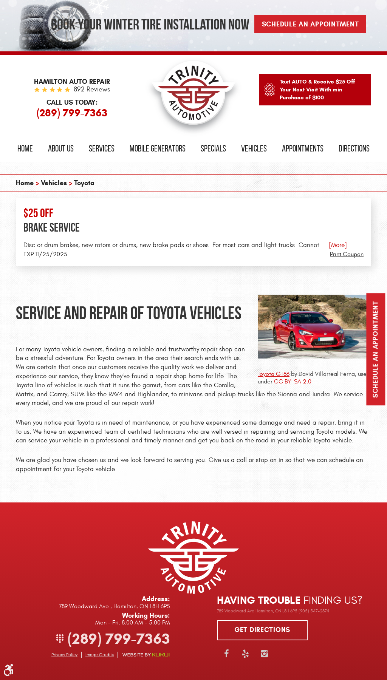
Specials (213, 148)
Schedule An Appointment (310, 24)
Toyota (84, 183)
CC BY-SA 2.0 (292, 381)
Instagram (264, 653)
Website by (146, 655)
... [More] (333, 245)
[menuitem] (25, 148)
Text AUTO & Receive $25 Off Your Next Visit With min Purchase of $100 (317, 89)
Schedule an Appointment (376, 349)
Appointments (303, 148)
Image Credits (99, 654)
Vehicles (254, 148)
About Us (61, 148)
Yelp (245, 653)
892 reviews (92, 89)
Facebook (226, 653)
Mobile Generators (158, 148)
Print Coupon (347, 254)
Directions (354, 148)
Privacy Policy (64, 654)
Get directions (262, 630)
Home (25, 148)
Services (102, 148)
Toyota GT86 (273, 374)
